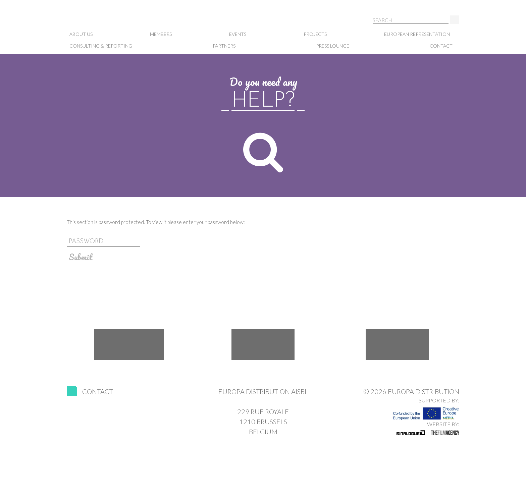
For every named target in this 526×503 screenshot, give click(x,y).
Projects (315, 34)
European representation (417, 34)
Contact (441, 46)
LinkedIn (397, 344)
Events (237, 34)
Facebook (129, 344)
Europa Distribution (100, 20)
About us (81, 34)
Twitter (263, 344)
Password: (263, 232)
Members (161, 34)
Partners (224, 46)
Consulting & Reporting (100, 46)
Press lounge (332, 46)
